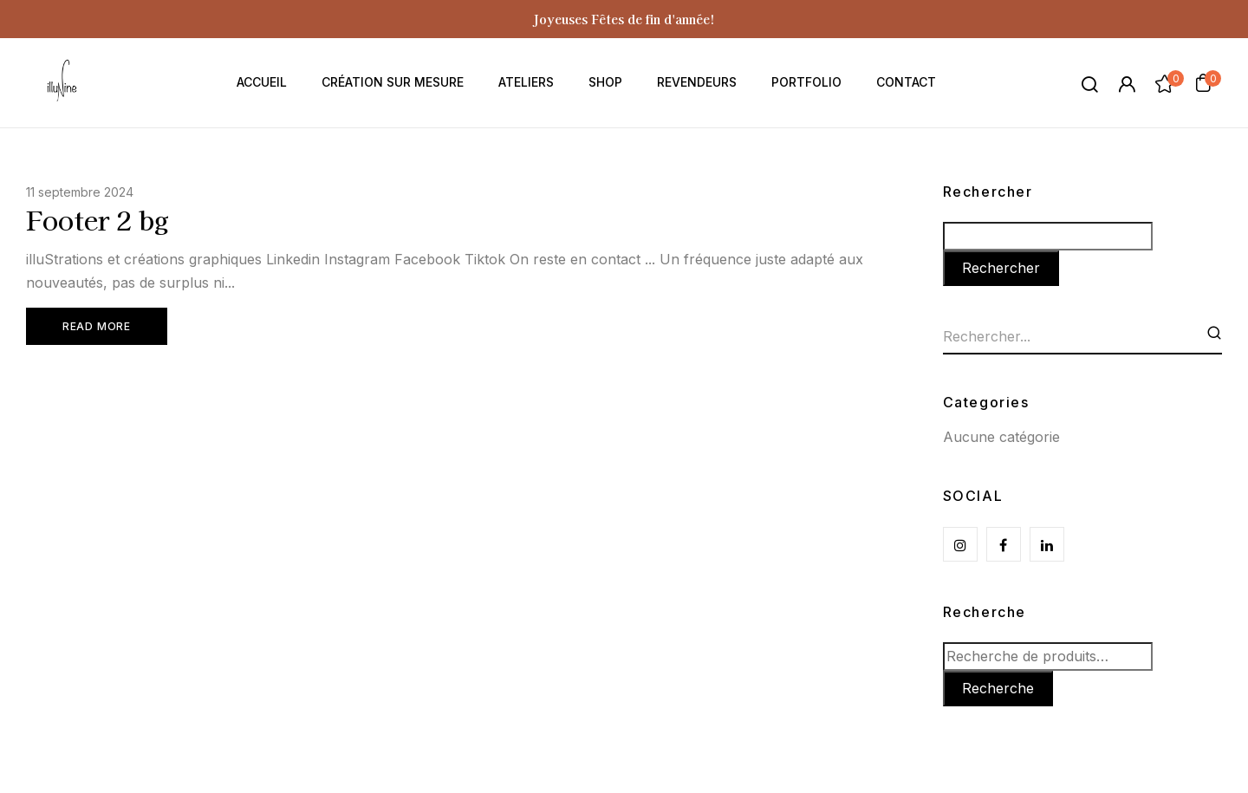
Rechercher (988, 191)
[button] (1203, 82)
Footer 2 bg (97, 219)
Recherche (984, 612)
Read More (95, 328)
